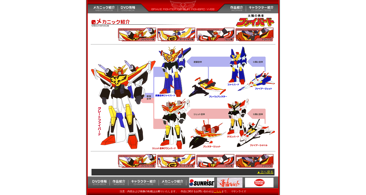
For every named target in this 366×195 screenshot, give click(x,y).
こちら (217, 191)
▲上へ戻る (265, 172)
